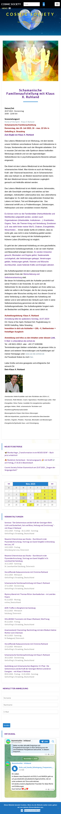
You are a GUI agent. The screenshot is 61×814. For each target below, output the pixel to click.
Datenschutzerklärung (32, 810)
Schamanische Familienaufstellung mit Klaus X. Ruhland (27, 583)
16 (52, 498)
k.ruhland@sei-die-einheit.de (23, 341)
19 (23, 501)
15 (45, 498)
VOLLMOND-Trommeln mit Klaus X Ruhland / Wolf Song (27, 619)
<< (9, 483)
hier (31, 357)
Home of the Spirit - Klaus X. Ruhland (19, 122)
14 (38, 498)
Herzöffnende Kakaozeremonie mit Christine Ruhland (26, 572)
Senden (7, 725)
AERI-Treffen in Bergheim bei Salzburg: (20, 608)
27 (30, 504)
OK (22, 810)
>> (52, 483)
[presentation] (21, 718)
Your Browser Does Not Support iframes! (30, 768)
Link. (53, 338)
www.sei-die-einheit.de (34, 354)
